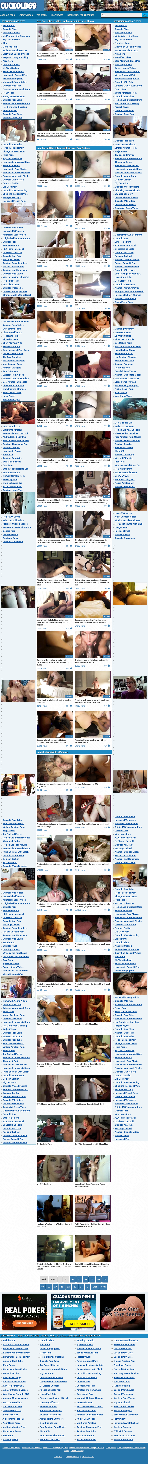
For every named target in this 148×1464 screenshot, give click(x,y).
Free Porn (7, 465)
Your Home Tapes (11, 399)
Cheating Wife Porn (12, 332)
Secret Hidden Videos (13, 71)
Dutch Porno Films (12, 329)
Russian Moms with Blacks (16, 176)
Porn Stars (99, 1448)
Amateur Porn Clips (12, 458)
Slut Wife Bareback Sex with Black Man (91, 1144)
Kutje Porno (9, 155)
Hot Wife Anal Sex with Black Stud (89, 1104)
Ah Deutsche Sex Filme (14, 437)
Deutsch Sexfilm (11, 183)
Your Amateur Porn (12, 364)
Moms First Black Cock (126, 50)
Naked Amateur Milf (12, 486)
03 (79, 1279)
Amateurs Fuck (10, 538)
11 (62, 1287)
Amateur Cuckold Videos (15, 263)
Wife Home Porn (11, 245)
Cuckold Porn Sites (12, 100)
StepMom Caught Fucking (16, 57)
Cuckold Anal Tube (12, 256)
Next (103, 1287)
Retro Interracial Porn (13, 148)
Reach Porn (8, 93)
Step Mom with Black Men (127, 61)
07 (105, 1279)
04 (85, 1279)
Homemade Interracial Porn (16, 103)
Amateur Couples (11, 447)
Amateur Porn (122, 1135)
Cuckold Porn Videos (11, 1448)
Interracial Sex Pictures (32, 1448)
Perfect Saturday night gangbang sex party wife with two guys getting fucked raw (91, 222)
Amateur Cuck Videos (13, 325)
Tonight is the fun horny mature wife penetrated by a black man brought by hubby (53, 662)
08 (42, 1287)
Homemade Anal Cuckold (15, 433)
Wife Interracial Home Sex (15, 469)
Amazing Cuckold (11, 32)
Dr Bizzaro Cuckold (12, 252)
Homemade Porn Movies (15, 169)
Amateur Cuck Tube (12, 117)
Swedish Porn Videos (13, 375)
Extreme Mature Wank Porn (16, 89)
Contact (58, 1457)
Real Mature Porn (11, 472)
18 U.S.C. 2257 (88, 1457)
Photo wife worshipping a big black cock (92, 824)
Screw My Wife (10, 479)
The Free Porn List (12, 357)
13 (75, 1287)
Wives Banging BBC (13, 78)
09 (49, 1287)
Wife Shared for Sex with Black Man (52, 1104)
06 (98, 1279)
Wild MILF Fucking (12, 462)
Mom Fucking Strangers (14, 389)
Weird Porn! (9, 25)
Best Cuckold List (11, 426)
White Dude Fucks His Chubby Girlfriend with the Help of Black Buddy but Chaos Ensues (54, 1266)
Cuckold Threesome (13, 288)
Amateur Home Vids (13, 490)
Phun (5, 43)
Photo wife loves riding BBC (87, 784)
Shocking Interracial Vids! (15, 194)
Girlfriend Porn (10, 47)
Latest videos (26, 15)
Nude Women (75, 1448)
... (87, 1287)
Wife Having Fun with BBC (16, 277)
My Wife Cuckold (11, 68)
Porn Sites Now (10, 371)
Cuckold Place (10, 29)
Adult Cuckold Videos (13, 520)
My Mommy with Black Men (16, 36)
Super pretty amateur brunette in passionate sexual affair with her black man (91, 302)
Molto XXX (8, 454)
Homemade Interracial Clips (16, 162)
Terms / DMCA (72, 1457)
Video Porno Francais (13, 385)
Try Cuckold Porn (44, 1144)
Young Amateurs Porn (13, 96)
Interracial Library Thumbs (16, 322)
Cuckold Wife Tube (12, 86)
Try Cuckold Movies (12, 158)
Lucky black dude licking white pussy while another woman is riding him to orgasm (53, 622)
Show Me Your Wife (12, 343)
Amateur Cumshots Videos (16, 378)
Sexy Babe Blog (77, 1451)
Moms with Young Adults (15, 82)
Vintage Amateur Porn (13, 151)
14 (81, 1287)
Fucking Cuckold (11, 259)
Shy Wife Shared (11, 339)
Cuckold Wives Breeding (15, 190)
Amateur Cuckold (50, 1448)
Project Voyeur (10, 110)
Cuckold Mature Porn (13, 180)
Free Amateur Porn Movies (16, 440)
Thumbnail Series (11, 165)
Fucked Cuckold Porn (13, 266)
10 (55, 1287)
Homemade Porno (12, 451)
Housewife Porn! (11, 336)
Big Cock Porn (10, 187)
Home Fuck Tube (11, 281)
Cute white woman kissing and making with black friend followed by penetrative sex (92, 582)
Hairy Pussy (9, 396)
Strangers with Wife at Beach (17, 295)
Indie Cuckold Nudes (13, 353)
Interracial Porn (122, 1139)
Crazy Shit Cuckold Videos (16, 54)
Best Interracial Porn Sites (16, 350)
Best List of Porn (11, 284)
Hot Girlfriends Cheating (15, 107)
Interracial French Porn (14, 201)
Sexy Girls (63, 1448)
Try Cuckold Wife (11, 40)
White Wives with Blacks (15, 50)
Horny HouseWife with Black (17, 527)
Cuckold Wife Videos (13, 228)
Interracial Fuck (10, 534)
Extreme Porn (88, 1448)
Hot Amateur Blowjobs (14, 360)
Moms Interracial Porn (14, 476)
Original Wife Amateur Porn (16, 238)
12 (68, 1287)
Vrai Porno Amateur (12, 430)
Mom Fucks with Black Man (86, 1024)
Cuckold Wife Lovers (13, 274)
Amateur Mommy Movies (15, 291)
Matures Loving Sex (12, 483)
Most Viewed (56, 15)
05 (92, 1279)
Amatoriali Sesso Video (14, 235)
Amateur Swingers (12, 368)
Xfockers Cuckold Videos (15, 524)
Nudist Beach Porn (12, 392)
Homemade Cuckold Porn (15, 75)
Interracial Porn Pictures (80, 15)
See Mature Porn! (11, 346)
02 (73, 1279)
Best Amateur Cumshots (15, 382)
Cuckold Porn (7, 15)
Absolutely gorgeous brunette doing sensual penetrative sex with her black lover (53, 582)
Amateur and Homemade (15, 270)
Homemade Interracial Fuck (16, 172)
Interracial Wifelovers (13, 231)
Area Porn (8, 61)
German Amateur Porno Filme (49, 1024)
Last (95, 1287)
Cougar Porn (9, 531)
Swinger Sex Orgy (12, 197)
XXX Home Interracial (13, 249)
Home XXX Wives (11, 517)
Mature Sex (132, 1448)
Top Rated (42, 15)
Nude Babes (111, 1448)
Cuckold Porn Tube (12, 144)
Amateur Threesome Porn (15, 444)
